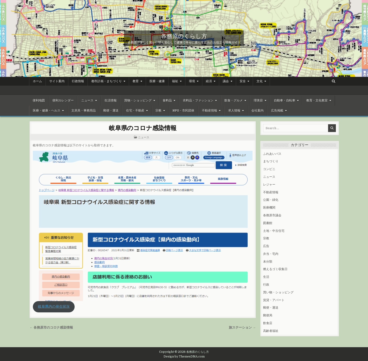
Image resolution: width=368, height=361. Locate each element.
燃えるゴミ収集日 (275, 269)
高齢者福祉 (270, 331)
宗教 (158, 110)
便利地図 (39, 100)
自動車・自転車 (284, 100)
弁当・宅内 (270, 254)
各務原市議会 (272, 215)
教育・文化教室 (317, 100)
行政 (266, 284)
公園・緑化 (270, 200)
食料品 (167, 100)
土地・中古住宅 (273, 231)
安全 (243, 81)
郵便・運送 (111, 110)
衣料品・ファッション (198, 100)
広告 (266, 246)
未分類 (267, 261)
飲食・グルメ (233, 100)
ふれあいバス (272, 153)
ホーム (37, 81)
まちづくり (270, 161)
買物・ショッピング (138, 100)
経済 (209, 81)
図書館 (267, 223)
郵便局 (267, 315)
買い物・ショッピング (278, 292)
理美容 (258, 100)
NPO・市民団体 (183, 110)
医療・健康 (157, 81)
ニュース (87, 100)
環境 (192, 81)
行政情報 (78, 81)
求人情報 (234, 110)
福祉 (175, 81)
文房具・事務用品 (83, 110)
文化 (260, 81)
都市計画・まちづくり (106, 81)
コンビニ (269, 169)
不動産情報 (209, 110)
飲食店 (267, 323)
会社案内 (257, 110)
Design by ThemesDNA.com (184, 356)
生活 (266, 277)
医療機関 (269, 207)
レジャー (269, 184)
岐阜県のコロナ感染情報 (142, 128)
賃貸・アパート (273, 300)
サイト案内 (57, 81)
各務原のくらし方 (184, 35)
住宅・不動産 (135, 110)
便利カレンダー (63, 100)
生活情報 (110, 100)
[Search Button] (333, 81)
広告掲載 (277, 110)
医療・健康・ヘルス (46, 110)
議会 (226, 81)
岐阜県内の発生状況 (54, 307)
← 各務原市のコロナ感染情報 (51, 327)
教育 (136, 81)
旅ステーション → (242, 327)
